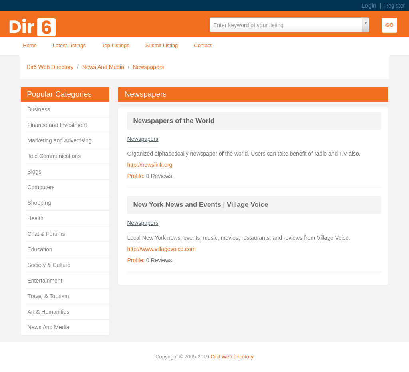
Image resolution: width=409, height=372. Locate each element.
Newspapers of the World (173, 121)
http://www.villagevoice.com (161, 249)
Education (39, 249)
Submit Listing (161, 45)
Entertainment (44, 280)
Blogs (34, 171)
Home (30, 45)
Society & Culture (48, 265)
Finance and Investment (57, 125)
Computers (40, 187)
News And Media (104, 67)
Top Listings (115, 45)
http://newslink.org (149, 165)
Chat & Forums (46, 234)
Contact (203, 45)
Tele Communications (54, 156)
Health (35, 218)
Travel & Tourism (48, 296)
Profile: (136, 176)
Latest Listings (69, 45)
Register (394, 5)
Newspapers (148, 67)
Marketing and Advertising (59, 140)
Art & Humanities (48, 312)
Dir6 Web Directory (50, 67)
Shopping (39, 203)
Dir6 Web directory (231, 357)
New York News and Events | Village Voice (200, 204)
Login (369, 5)
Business (38, 109)
